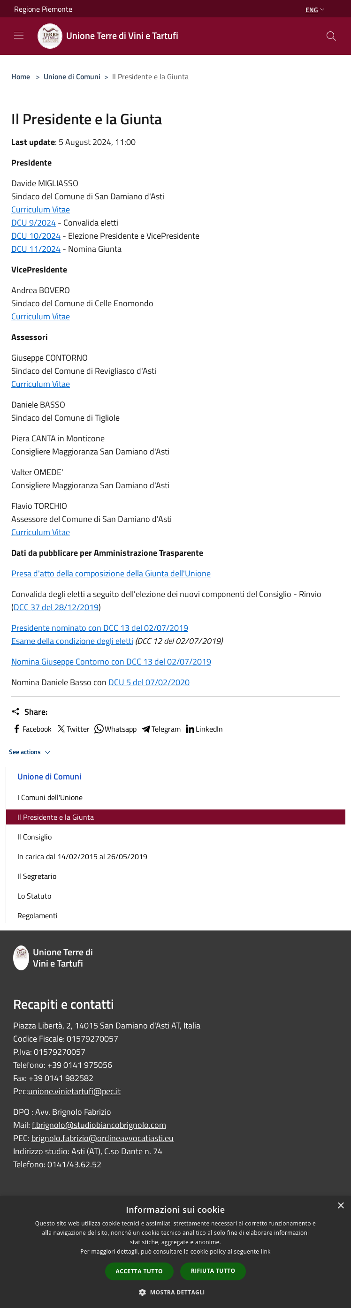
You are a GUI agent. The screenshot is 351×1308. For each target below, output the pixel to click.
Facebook (31, 728)
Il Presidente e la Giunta (55, 817)
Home (20, 76)
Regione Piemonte (43, 9)
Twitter (72, 728)
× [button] (340, 1206)
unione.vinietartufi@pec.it (74, 1091)
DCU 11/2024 (36, 248)
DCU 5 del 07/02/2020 (149, 682)
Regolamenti (37, 915)
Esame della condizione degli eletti (72, 641)
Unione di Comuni (72, 76)
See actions (31, 752)
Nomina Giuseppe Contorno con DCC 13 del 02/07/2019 (111, 661)
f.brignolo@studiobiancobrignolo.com (99, 1125)
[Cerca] (331, 36)
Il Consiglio (34, 836)
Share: (29, 711)
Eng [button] (316, 10)
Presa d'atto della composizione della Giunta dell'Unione (111, 573)
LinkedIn (203, 728)
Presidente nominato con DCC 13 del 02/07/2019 (99, 627)
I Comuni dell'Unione (50, 797)
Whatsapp (115, 728)
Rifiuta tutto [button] (213, 1271)
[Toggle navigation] (18, 35)
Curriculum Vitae (40, 209)
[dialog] (175, 1252)
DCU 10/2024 (36, 235)
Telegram (160, 728)
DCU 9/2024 (33, 222)
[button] (175, 1292)
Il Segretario (36, 876)
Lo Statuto (34, 895)
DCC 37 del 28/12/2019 (56, 607)
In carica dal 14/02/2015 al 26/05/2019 (82, 856)
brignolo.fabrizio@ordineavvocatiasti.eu (102, 1138)
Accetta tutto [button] (139, 1271)
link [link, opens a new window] (266, 1251)
